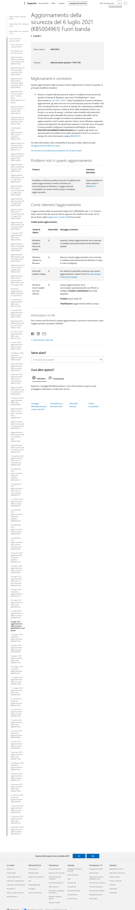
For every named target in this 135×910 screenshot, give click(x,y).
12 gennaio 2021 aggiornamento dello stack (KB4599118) (17, 819)
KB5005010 (75, 136)
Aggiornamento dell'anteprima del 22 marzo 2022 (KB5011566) (17, 324)
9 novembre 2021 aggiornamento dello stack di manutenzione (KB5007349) (17, 460)
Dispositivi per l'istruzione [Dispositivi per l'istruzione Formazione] (56, 873)
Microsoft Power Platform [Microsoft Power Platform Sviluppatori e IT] (96, 891)
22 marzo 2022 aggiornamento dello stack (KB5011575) (16, 335)
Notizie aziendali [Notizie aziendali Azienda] (115, 877)
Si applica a (37, 36)
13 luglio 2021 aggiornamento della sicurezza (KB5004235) (16, 614)
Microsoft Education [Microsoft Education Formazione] (55, 869)
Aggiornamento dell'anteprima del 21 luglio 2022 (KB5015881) (17, 178)
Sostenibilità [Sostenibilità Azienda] (113, 893)
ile (100, 320)
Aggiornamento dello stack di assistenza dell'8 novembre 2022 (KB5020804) (17, 83)
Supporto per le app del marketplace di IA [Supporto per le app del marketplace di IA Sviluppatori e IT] (96, 878)
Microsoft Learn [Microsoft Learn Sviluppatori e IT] (94, 873)
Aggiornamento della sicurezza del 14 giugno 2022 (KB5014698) (17, 247)
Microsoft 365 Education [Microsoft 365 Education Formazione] (56, 883)
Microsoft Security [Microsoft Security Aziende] (73, 875)
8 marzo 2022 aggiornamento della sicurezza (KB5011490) (16, 345)
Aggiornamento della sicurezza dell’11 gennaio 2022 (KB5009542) (17, 413)
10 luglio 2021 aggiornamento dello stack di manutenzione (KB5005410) (16, 581)
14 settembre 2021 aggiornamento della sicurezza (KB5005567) (16, 529)
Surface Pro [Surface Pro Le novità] (10, 869)
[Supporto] (31, 3)
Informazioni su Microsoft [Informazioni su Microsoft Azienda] (117, 873)
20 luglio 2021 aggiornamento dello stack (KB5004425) (16, 603)
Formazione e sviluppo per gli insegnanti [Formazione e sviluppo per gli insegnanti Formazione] (56, 892)
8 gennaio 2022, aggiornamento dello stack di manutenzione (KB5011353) (17, 378)
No (93, 856)
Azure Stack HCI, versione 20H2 (15, 40)
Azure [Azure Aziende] (69, 879)
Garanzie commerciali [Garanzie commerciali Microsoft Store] (35, 893)
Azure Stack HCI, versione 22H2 (18, 25)
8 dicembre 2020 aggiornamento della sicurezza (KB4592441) (17, 830)
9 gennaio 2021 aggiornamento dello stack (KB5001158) (17, 755)
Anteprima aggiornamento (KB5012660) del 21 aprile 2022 (17, 292)
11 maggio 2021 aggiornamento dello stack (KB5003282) (17, 691)
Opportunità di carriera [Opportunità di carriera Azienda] (116, 869)
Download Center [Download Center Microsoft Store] (33, 873)
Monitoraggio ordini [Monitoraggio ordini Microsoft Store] (34, 885)
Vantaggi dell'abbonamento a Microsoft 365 (39, 406)
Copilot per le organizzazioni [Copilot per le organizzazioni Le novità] (15, 881)
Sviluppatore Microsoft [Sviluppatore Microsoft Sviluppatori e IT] (96, 869)
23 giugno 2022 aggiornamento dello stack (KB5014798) (17, 236)
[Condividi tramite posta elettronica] (43, 333)
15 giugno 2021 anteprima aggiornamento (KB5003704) (17, 637)
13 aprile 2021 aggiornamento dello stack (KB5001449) (16, 723)
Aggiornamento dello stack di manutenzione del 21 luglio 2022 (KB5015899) (17, 190)
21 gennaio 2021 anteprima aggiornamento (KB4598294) (17, 798)
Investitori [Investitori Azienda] (113, 885)
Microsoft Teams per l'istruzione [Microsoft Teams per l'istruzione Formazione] (55, 878)
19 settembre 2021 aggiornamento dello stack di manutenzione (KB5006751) (16, 489)
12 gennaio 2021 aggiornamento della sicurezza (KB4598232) (17, 809)
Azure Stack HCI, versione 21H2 (18, 32)
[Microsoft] (15, 3)
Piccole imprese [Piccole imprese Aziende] (72, 899)
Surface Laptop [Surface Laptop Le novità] (11, 873)
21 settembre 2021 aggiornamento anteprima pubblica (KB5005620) (16, 515)
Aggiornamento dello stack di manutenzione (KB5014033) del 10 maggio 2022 (17, 280)
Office (53, 3)
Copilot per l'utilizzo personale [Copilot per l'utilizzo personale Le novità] (16, 885)
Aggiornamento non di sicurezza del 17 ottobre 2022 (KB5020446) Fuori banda (18, 97)
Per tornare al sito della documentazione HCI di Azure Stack (56, 150)
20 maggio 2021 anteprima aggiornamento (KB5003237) (17, 670)
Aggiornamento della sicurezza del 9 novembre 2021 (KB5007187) (17, 448)
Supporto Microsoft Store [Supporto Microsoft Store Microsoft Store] (35, 877)
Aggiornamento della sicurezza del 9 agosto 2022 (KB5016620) (17, 167)
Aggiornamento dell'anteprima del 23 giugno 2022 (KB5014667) (17, 225)
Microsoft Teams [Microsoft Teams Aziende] (72, 895)
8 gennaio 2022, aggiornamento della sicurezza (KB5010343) (17, 367)
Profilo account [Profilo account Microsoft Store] (32, 869)
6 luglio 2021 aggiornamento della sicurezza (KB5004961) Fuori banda (18, 626)
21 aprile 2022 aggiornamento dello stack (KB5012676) (16, 302)
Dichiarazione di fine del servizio (17, 52)
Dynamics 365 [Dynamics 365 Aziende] (72, 883)
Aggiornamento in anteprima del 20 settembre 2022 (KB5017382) (17, 120)
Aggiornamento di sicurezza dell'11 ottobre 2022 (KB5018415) (17, 109)
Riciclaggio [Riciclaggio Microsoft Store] (31, 889)
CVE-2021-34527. (59, 100)
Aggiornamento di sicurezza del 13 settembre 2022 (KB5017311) (17, 146)
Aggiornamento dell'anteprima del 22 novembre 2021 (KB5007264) (17, 436)
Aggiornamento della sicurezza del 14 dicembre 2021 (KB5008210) (18, 425)
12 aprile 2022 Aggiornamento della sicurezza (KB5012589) (17, 313)
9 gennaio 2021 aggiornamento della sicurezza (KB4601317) (17, 777)
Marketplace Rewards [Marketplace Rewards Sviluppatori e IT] (95, 895)
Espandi (61, 3)
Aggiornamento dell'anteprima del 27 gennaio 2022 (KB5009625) (17, 390)
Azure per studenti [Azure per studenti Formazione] (54, 902)
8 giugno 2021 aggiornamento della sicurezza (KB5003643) (16, 648)
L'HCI (91, 211)
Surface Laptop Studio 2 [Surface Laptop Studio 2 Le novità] (14, 877)
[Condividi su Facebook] (32, 333)
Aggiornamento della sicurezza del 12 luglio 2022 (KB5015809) (17, 202)
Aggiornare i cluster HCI (58, 217)
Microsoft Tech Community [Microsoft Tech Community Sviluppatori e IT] (97, 883)
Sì (79, 856)
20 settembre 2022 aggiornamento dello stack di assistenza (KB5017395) (16, 133)
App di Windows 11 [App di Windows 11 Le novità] (12, 897)
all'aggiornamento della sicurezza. (45, 145)
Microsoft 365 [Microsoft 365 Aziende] (72, 887)
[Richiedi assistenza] (119, 3)
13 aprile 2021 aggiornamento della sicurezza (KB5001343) (16, 712)
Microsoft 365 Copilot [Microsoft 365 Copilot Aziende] (74, 891)
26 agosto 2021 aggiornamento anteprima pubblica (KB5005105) (17, 557)
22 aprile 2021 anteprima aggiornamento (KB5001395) (16, 702)
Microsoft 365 (44, 3)
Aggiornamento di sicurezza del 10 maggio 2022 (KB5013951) (17, 268)
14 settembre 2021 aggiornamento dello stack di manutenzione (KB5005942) (16, 543)
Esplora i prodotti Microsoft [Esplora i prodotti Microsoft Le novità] (15, 893)
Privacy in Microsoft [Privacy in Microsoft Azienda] (115, 881)
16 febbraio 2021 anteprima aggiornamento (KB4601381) (17, 766)
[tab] (39, 378)
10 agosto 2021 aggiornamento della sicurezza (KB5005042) (17, 569)
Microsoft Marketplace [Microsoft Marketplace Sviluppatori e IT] (96, 887)
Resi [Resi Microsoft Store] (29, 881)
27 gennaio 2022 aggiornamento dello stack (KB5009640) (17, 401)
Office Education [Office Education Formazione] (54, 887)
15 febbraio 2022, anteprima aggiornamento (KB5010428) (17, 356)
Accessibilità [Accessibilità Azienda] (113, 889)
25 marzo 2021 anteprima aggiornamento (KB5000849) (16, 734)
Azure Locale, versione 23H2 (17, 17)
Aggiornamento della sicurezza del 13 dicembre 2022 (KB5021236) (18, 60)
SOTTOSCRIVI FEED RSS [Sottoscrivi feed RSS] (43, 340)
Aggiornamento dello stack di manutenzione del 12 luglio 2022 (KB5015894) (17, 214)
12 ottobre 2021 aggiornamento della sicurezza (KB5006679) (17, 502)
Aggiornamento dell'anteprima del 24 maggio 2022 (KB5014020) (17, 257)
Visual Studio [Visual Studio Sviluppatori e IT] (93, 899)
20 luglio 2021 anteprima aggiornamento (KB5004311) (16, 592)
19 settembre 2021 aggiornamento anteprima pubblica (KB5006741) (16, 474)
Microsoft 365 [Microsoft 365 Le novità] (11, 889)
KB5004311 (91, 186)
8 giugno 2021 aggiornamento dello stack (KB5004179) (16, 659)
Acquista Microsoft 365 (78, 3)
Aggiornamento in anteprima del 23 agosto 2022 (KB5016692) (17, 157)
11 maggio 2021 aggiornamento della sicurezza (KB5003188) (17, 680)
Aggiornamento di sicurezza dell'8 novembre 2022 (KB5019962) (17, 71)
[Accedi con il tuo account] (125, 3)
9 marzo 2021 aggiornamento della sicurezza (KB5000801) (16, 744)
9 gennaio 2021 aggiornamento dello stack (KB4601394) (17, 787)
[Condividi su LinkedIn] (37, 333)
